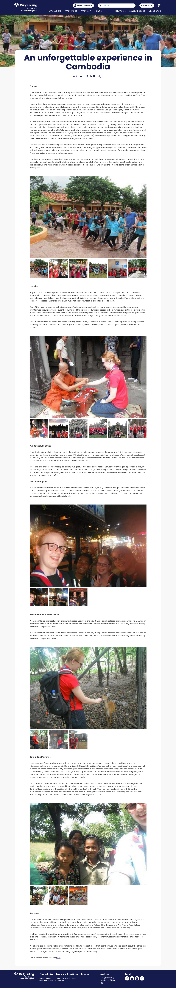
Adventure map (137, 10)
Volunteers (120, 10)
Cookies (85, 974)
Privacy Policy (46, 974)
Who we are (55, 10)
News (108, 10)
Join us (98, 10)
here (58, 957)
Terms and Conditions (67, 974)
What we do (71, 10)
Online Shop (155, 10)
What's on (86, 10)
